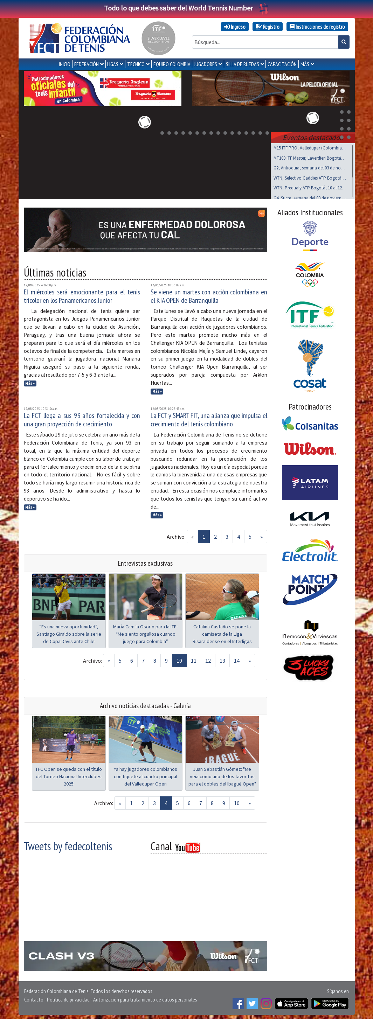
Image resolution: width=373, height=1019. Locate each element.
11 (193, 659)
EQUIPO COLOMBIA (172, 64)
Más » (30, 381)
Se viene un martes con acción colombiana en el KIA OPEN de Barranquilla (209, 294)
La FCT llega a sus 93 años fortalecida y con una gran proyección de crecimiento (82, 418)
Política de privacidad (68, 997)
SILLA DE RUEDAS (242, 64)
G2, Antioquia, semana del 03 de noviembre (310, 166)
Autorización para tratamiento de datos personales (145, 997)
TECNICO (136, 64)
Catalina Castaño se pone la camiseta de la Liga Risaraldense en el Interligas (222, 632)
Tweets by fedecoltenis (68, 844)
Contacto (33, 997)
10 (179, 659)
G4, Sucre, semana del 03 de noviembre (310, 197)
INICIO (64, 64)
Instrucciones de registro (317, 26)
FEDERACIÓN (86, 64)
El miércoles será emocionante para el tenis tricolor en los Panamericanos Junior (82, 294)
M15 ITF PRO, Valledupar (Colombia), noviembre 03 (310, 146)
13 (222, 659)
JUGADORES (205, 64)
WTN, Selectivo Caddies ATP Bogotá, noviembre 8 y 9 (310, 177)
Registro (267, 26)
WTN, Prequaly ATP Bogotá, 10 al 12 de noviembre (310, 186)
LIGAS (112, 64)
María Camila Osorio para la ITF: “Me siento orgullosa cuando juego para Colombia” (145, 632)
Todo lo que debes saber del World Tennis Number (186, 8)
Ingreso (235, 26)
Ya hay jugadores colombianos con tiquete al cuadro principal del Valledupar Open (145, 775)
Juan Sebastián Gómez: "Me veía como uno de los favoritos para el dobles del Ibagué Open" (222, 775)
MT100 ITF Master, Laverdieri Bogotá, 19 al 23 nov (310, 157)
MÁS (305, 64)
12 (208, 659)
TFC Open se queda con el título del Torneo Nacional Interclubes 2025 (68, 775)
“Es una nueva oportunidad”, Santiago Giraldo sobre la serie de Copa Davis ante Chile (68, 632)
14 (237, 659)
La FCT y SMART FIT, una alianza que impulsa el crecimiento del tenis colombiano (209, 418)
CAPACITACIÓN (282, 64)
